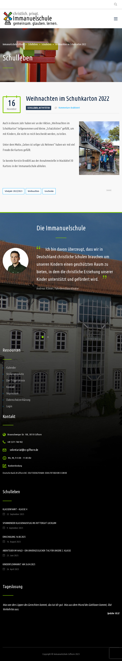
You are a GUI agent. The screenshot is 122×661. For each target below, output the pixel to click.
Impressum (12, 393)
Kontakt (10, 386)
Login (9, 406)
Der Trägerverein (15, 380)
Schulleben (32, 108)
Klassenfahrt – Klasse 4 (15, 509)
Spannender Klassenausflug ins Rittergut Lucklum (29, 523)
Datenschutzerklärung (18, 399)
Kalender (11, 367)
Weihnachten (33, 191)
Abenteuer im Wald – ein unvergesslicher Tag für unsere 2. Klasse (37, 550)
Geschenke (49, 191)
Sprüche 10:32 (113, 613)
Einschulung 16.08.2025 (14, 536)
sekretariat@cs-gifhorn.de (24, 449)
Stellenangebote (15, 374)
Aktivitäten (44, 108)
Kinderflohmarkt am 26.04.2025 (19, 564)
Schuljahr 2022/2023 (13, 191)
